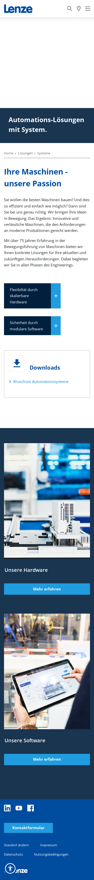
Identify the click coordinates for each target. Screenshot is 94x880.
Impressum (48, 845)
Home (8, 153)
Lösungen (25, 153)
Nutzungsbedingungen (51, 854)
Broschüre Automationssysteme (40, 381)
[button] (10, 868)
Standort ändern (16, 845)
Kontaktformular (28, 827)
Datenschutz (13, 854)
